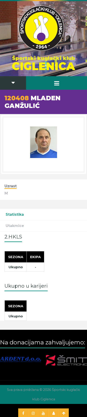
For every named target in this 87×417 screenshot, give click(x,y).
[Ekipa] (35, 257)
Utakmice (15, 226)
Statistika (15, 214)
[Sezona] (16, 257)
